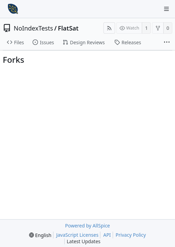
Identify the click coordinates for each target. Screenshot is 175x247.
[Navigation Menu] (166, 9)
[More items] (166, 42)
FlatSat (68, 28)
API (107, 235)
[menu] (40, 235)
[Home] (13, 9)
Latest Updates (89, 241)
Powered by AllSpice (87, 225)
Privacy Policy (131, 235)
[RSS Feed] (109, 28)
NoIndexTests (33, 28)
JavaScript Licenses (77, 235)
